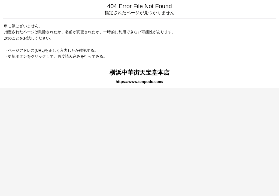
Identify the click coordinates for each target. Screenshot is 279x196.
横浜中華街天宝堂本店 (139, 72)
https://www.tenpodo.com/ (139, 81)
